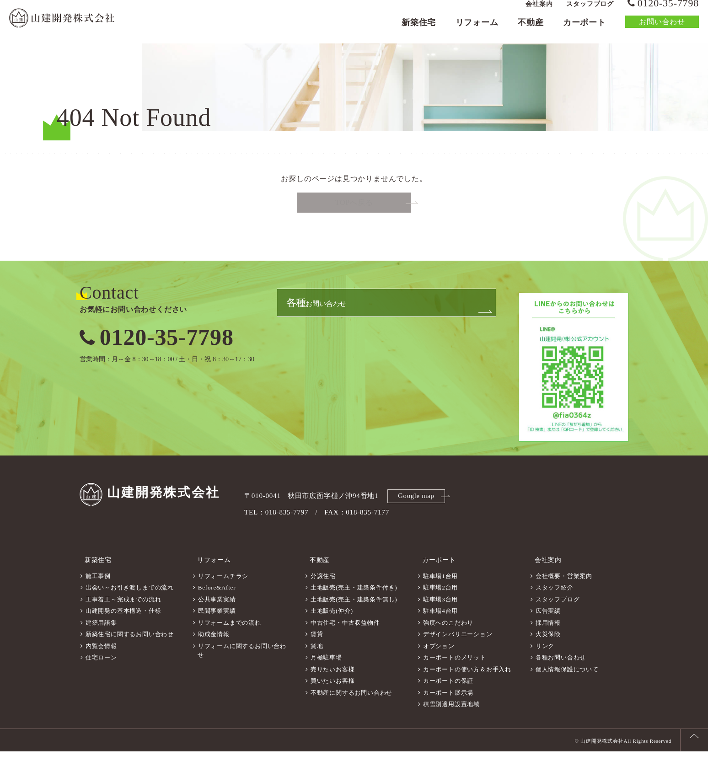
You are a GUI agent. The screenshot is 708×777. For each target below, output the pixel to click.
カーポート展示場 (448, 718)
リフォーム (477, 30)
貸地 (317, 671)
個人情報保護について (567, 694)
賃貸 (317, 659)
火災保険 (548, 659)
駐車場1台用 (440, 601)
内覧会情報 (101, 671)
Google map (417, 526)
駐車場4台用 (440, 636)
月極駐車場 (326, 683)
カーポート (584, 30)
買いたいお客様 (333, 706)
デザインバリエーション (458, 659)
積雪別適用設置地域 (451, 729)
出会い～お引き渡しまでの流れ (130, 613)
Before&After (217, 613)
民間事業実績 (217, 636)
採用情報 (548, 648)
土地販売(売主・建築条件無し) (354, 625)
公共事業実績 (217, 625)
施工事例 (98, 601)
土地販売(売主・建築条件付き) (354, 613)
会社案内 (539, 11)
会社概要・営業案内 (564, 601)
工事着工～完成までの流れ (123, 625)
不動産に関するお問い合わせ (351, 718)
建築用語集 (101, 648)
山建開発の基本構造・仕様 (123, 636)
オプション (439, 671)
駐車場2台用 (440, 613)
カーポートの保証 (448, 706)
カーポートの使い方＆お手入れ (467, 694)
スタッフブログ (590, 11)
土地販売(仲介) (332, 636)
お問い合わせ (662, 29)
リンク (545, 671)
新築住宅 (419, 30)
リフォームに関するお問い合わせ (242, 676)
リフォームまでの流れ (229, 648)
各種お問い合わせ (561, 683)
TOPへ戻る (354, 234)
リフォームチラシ (223, 601)
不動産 (530, 30)
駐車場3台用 (440, 625)
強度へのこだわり (448, 648)
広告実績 (548, 636)
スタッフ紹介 (555, 613)
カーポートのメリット (454, 683)
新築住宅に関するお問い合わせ (130, 659)
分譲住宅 (323, 601)
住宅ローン (101, 683)
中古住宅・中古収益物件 (345, 648)
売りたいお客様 (333, 694)
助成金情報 (214, 659)
